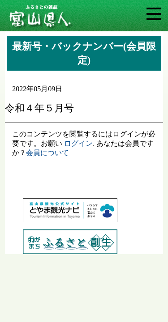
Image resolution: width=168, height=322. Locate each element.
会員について (47, 153)
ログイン (78, 143)
